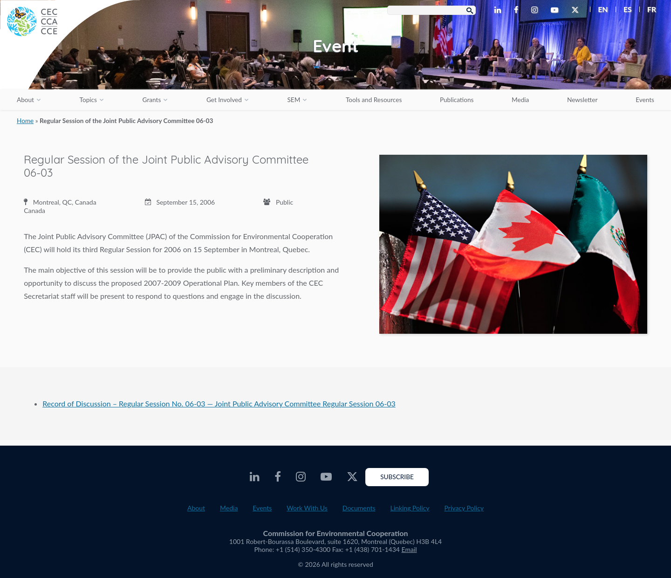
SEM (293, 99)
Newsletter (582, 99)
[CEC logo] (70, 70)
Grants (152, 99)
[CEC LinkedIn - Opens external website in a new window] (499, 10)
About (25, 99)
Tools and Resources (374, 99)
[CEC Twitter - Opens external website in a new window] (577, 10)
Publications (456, 99)
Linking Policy (410, 508)
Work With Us (307, 508)
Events (645, 99)
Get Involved (224, 99)
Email (409, 549)
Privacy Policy (464, 508)
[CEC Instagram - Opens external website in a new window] (536, 10)
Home (25, 120)
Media (520, 99)
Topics (88, 99)
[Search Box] (431, 10)
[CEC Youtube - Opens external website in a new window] (556, 10)
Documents (359, 508)
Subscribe (397, 477)
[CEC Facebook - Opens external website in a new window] (518, 10)
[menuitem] (599, 9)
